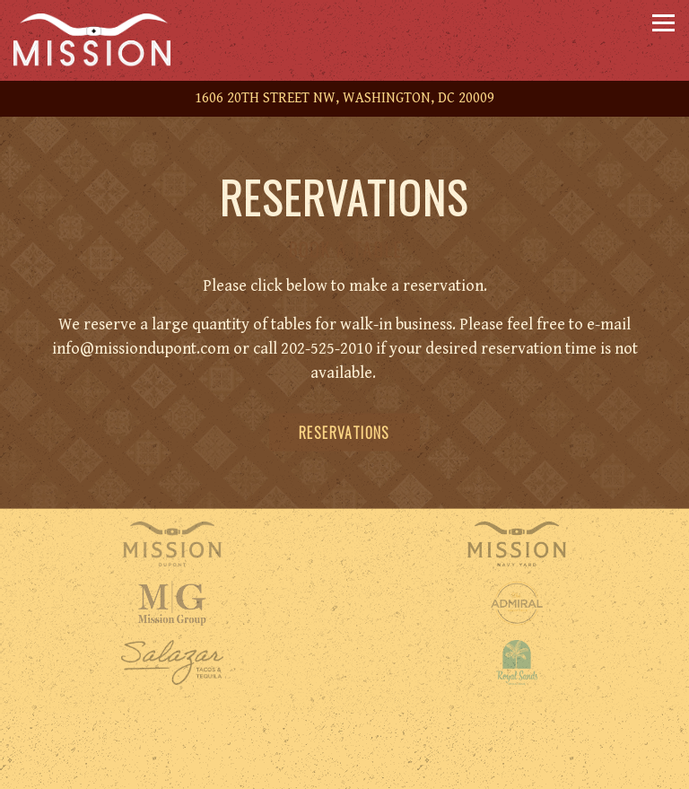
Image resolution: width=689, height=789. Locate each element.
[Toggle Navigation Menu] (663, 23)
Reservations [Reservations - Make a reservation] (344, 432)
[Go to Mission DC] (344, 99)
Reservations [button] (344, 770)
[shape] (172, 662)
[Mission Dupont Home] (103, 40)
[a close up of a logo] (516, 603)
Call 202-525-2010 (345, 731)
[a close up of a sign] (172, 603)
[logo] (516, 662)
